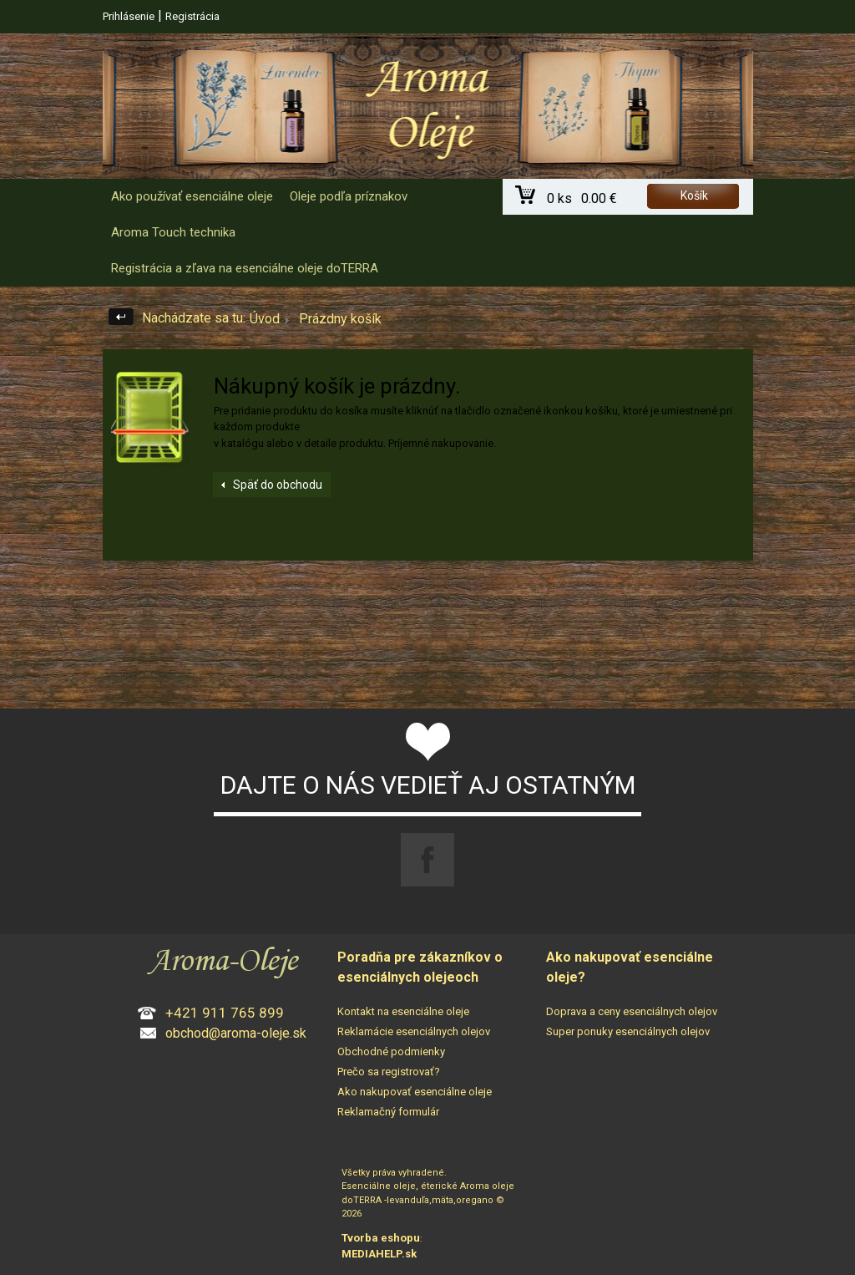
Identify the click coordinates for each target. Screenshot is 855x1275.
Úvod (265, 319)
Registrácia (192, 16)
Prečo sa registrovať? (388, 1071)
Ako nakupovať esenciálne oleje (414, 1091)
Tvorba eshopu (380, 1238)
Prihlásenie (128, 16)
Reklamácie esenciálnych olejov (413, 1031)
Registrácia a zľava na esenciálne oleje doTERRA (244, 268)
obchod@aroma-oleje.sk (235, 1033)
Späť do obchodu (277, 484)
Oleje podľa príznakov (348, 196)
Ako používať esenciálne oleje (192, 196)
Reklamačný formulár (388, 1111)
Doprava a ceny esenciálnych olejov (631, 1011)
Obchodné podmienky (391, 1051)
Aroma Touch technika (173, 232)
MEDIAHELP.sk (379, 1253)
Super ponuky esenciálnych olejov (628, 1031)
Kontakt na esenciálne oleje (403, 1011)
